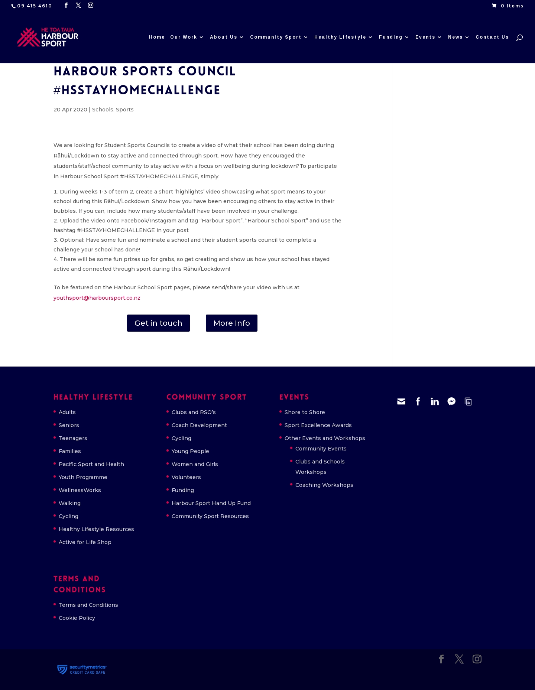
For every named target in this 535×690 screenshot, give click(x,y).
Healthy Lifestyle (340, 37)
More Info (231, 323)
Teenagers (73, 438)
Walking (70, 503)
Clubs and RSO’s (194, 412)
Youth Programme (83, 477)
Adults (67, 412)
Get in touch (158, 323)
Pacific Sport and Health (91, 464)
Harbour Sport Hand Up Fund (211, 503)
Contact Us (492, 37)
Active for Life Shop (85, 542)
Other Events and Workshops (325, 438)
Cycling (68, 516)
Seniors (69, 425)
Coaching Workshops (324, 485)
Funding (391, 37)
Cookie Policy (77, 618)
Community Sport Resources (210, 516)
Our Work (183, 37)
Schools (102, 109)
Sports (125, 109)
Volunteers (186, 477)
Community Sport (276, 37)
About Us (223, 37)
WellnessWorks (80, 490)
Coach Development (199, 425)
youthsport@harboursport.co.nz (97, 297)
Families (70, 451)
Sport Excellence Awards (318, 425)
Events (425, 37)
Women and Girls (195, 464)
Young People (190, 451)
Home (157, 37)
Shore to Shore (305, 412)
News (455, 37)
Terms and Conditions (88, 605)
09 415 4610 (34, 6)
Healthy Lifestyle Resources (96, 529)
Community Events (321, 448)
